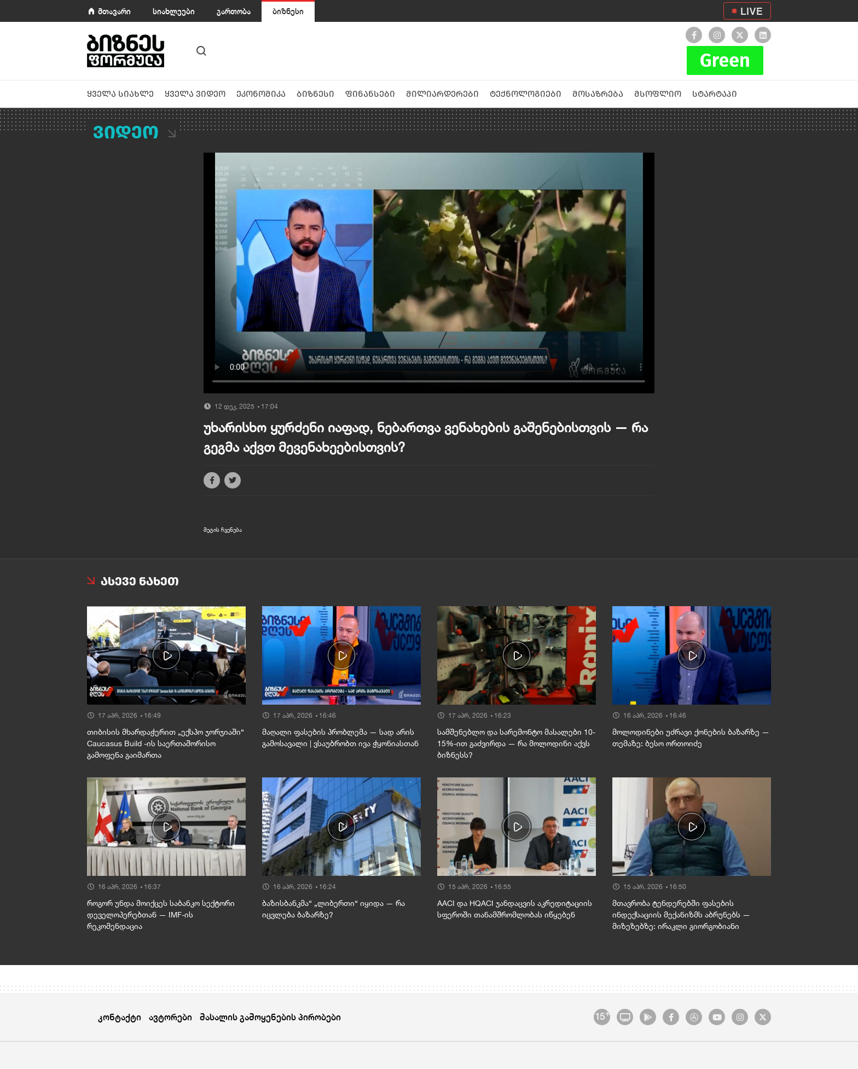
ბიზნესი (288, 11)
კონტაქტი (119, 1017)
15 (602, 1015)
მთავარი (114, 11)
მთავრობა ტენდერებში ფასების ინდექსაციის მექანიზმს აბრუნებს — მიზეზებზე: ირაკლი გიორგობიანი (681, 915)
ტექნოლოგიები (525, 94)
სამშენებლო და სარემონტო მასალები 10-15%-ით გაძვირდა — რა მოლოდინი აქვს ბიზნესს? (516, 743)
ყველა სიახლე (120, 94)
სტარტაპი (714, 94)
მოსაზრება (597, 94)
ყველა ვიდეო (195, 94)
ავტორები (170, 1017)
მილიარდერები (442, 94)
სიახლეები (174, 11)
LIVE (751, 11)
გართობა (234, 11)
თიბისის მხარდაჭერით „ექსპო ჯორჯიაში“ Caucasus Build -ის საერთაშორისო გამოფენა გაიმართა (165, 743)
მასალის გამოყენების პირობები (270, 1017)
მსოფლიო (657, 94)
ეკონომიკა (261, 94)
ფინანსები (370, 94)
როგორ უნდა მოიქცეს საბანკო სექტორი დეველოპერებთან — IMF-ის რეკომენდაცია (161, 915)
